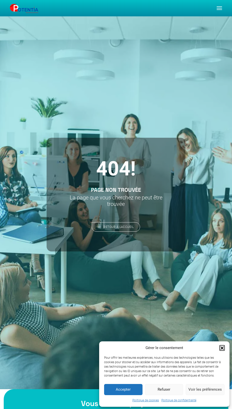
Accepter (123, 389)
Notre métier (45, 376)
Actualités (43, 391)
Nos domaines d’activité (55, 381)
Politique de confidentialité (178, 400)
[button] (222, 347)
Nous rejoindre (46, 386)
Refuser (164, 389)
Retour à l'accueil (116, 136)
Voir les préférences (205, 389)
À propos (42, 371)
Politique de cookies (145, 400)
